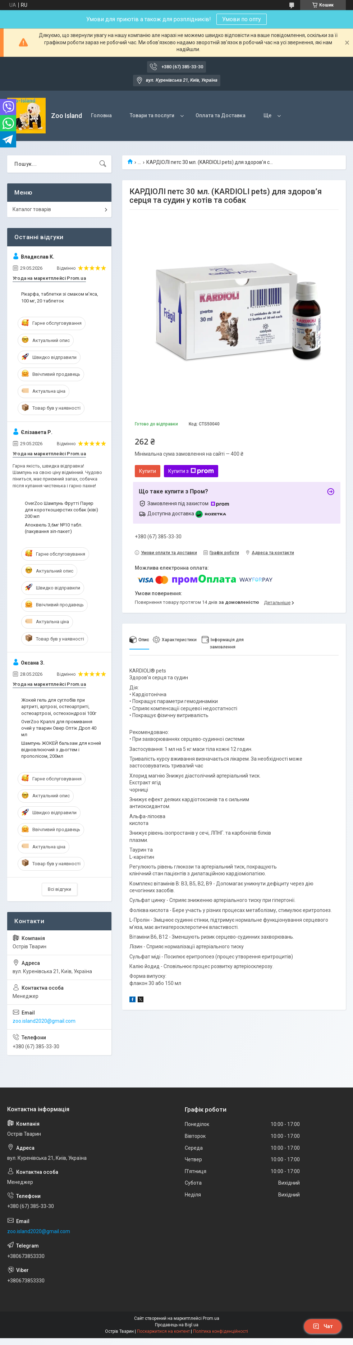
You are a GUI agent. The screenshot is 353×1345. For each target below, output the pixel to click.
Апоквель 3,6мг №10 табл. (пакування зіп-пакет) (53, 528)
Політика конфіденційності (220, 1331)
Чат (323, 1326)
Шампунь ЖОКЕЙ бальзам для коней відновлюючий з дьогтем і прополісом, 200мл (61, 749)
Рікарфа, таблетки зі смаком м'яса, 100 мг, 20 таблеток (59, 297)
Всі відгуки (59, 889)
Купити (147, 471)
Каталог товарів (32, 209)
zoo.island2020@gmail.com (44, 1021)
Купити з (191, 471)
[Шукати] (102, 164)
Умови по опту (241, 19)
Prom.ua (211, 1318)
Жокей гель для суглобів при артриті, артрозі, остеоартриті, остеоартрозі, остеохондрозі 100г (58, 706)
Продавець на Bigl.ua (176, 1324)
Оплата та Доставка (221, 115)
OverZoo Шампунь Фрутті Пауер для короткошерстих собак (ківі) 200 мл (61, 510)
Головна (101, 115)
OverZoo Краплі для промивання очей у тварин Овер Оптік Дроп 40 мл (58, 728)
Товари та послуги (152, 115)
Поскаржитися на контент (163, 1331)
